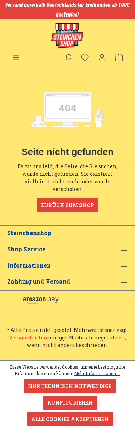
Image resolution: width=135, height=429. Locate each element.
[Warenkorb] (119, 57)
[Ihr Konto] (102, 55)
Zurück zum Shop (67, 205)
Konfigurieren (69, 402)
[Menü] (15, 55)
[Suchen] (67, 55)
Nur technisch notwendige (69, 386)
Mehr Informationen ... (97, 373)
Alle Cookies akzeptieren (70, 419)
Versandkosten (28, 337)
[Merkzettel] (84, 57)
